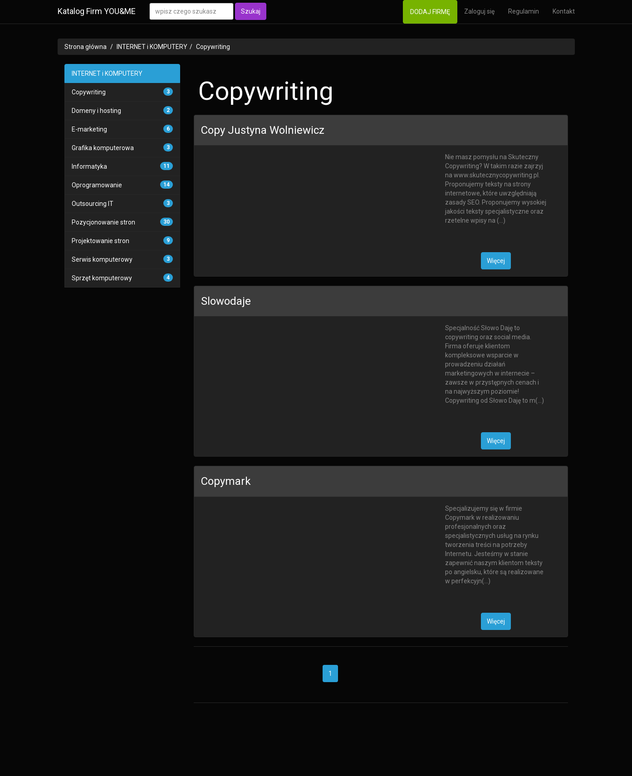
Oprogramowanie (97, 185)
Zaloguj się (479, 11)
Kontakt (564, 11)
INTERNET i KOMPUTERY (152, 46)
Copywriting (213, 46)
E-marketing (89, 129)
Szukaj (250, 11)
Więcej (496, 260)
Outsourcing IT (92, 203)
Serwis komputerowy (102, 259)
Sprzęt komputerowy (102, 278)
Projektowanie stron (100, 240)
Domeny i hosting (96, 110)
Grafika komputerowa (103, 147)
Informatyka (89, 166)
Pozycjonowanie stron (103, 222)
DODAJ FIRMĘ (430, 11)
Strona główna (85, 46)
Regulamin (523, 11)
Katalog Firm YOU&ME (97, 11)
